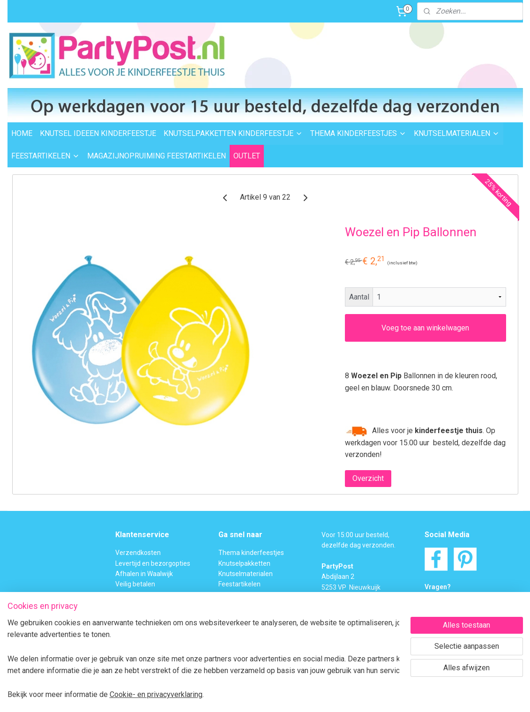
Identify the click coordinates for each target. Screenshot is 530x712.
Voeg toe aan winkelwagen (425, 327)
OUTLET (246, 155)
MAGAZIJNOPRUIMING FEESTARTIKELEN (156, 155)
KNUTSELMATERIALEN (457, 133)
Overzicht (367, 478)
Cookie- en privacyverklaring (159, 694)
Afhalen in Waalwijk (144, 573)
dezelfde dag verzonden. (358, 545)
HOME (21, 133)
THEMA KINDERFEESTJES (358, 133)
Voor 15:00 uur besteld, (355, 535)
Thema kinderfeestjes (251, 552)
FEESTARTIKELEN (45, 155)
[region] (203, 658)
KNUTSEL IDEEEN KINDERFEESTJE (98, 133)
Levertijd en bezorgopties (152, 563)
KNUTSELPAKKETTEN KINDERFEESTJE (233, 133)
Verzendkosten (138, 552)
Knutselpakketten (244, 563)
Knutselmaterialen (245, 573)
